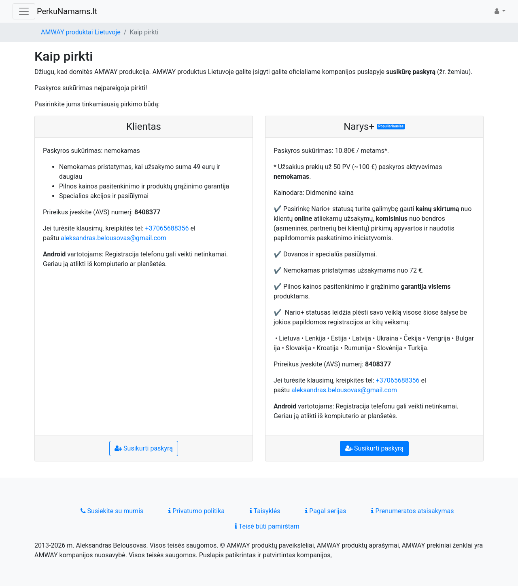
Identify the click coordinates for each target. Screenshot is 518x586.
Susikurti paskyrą (144, 448)
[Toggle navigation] (24, 11)
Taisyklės (265, 511)
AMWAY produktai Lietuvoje (81, 32)
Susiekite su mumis (112, 511)
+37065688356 (167, 228)
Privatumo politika (196, 511)
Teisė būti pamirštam (267, 526)
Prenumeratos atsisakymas (412, 511)
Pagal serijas (325, 511)
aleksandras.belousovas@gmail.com (113, 238)
